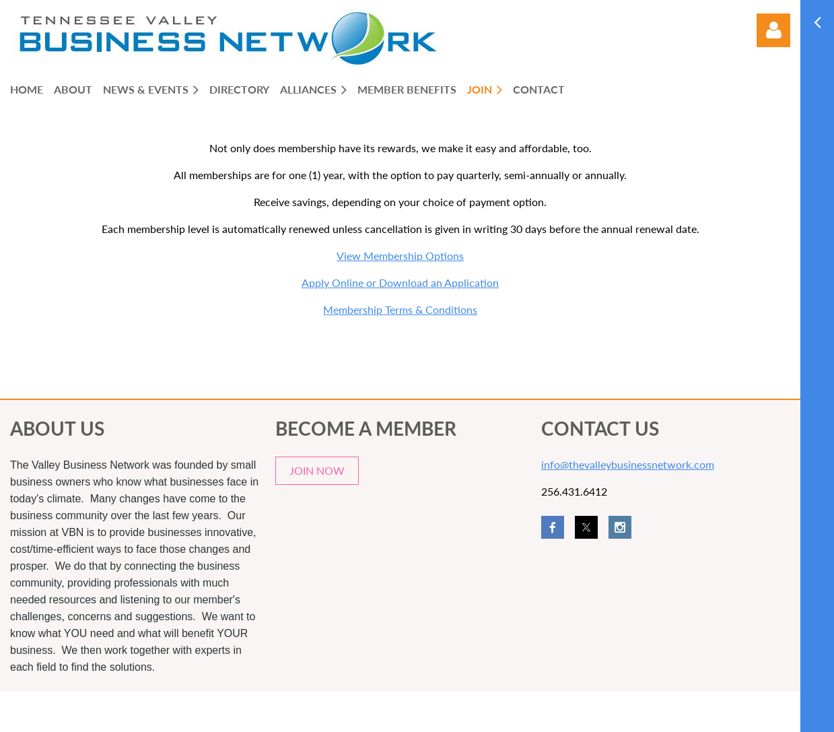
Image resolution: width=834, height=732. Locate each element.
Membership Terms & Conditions (400, 309)
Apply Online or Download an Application (400, 282)
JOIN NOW (317, 470)
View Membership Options (400, 255)
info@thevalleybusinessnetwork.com (627, 464)
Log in (773, 30)
